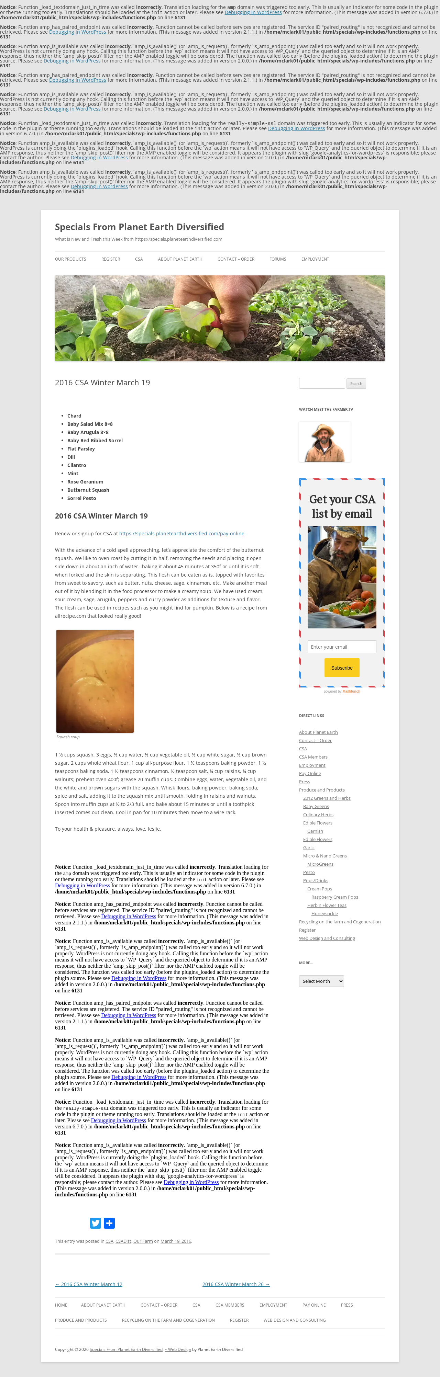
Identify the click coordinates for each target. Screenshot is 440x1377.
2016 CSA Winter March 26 (236, 1282)
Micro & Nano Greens (325, 854)
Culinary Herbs (318, 813)
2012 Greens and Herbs (327, 797)
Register (110, 258)
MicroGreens (320, 863)
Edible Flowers (317, 821)
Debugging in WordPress (253, 12)
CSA (139, 258)
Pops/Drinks (315, 879)
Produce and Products (322, 788)
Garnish (315, 830)
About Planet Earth (180, 258)
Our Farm (143, 1240)
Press (304, 780)
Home (61, 1304)
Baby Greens (316, 805)
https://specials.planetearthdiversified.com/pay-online (181, 532)
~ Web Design (178, 1348)
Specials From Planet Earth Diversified (139, 225)
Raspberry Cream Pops (334, 895)
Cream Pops (319, 887)
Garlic (309, 846)
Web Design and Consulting (327, 937)
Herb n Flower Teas (326, 904)
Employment (315, 258)
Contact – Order (236, 258)
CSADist (123, 1240)
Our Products (70, 258)
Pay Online (310, 772)
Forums (278, 258)
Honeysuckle (324, 912)
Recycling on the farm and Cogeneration (340, 920)
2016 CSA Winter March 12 (88, 1282)
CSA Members (313, 755)
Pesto (309, 871)
